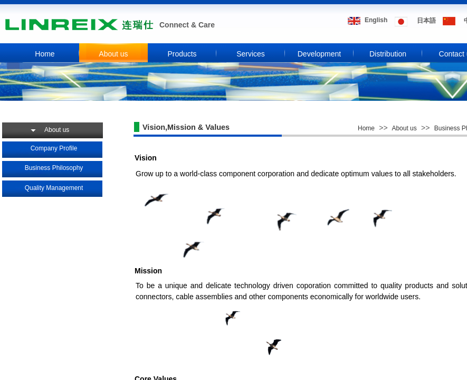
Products (181, 54)
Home (44, 54)
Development (319, 54)
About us (113, 54)
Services (250, 54)
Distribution (387, 54)
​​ (376, 20)
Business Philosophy (54, 168)
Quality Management (54, 188)
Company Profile (54, 148)
